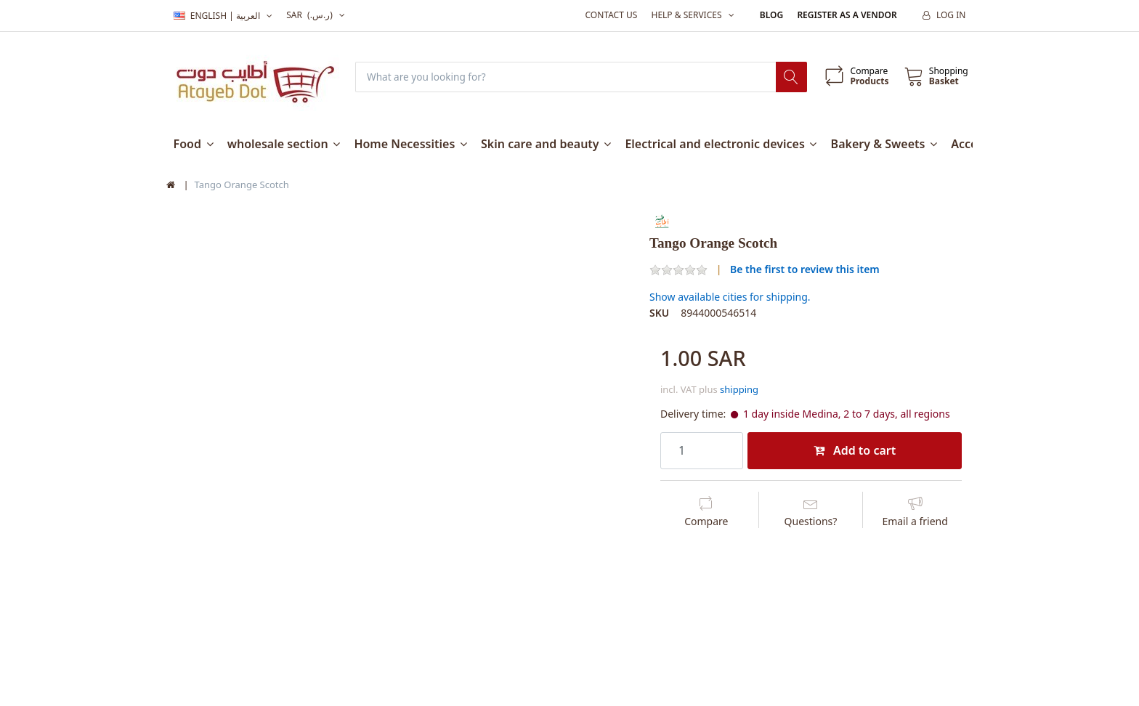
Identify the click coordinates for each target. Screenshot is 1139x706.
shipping (739, 390)
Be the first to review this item (805, 269)
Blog (771, 15)
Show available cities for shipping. (730, 297)
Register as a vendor (846, 15)
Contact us (611, 15)
